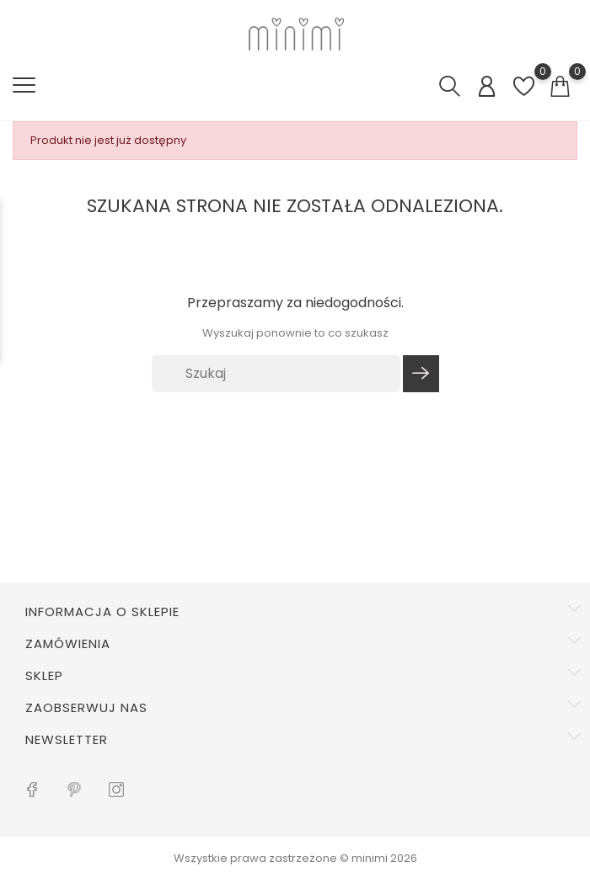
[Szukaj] (276, 373)
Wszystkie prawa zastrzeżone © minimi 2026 (295, 858)
